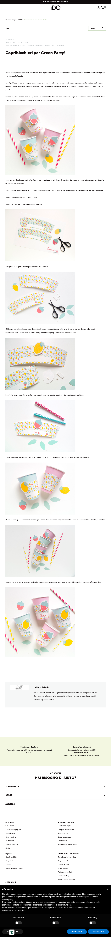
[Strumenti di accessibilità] (11, 932)
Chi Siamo (9, 826)
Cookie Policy (63, 876)
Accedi (8, 864)
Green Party (50, 45)
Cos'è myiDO (11, 857)
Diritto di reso (63, 864)
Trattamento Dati (65, 872)
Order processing (65, 837)
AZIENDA (10, 804)
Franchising (10, 833)
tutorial (61, 45)
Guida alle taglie (64, 826)
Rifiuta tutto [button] (76, 931)
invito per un (50, 72)
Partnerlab (9, 840)
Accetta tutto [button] (98, 931)
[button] (107, 889)
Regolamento (63, 861)
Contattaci (62, 840)
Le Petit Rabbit (22, 42)
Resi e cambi (63, 833)
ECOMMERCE (12, 786)
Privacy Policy (64, 868)
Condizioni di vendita (67, 857)
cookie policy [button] (7, 899)
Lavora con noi (11, 844)
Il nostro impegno (13, 829)
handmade (39, 45)
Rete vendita (10, 837)
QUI (15, 204)
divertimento (15, 45)
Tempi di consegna (66, 829)
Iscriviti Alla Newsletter (67, 844)
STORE (8, 795)
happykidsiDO (28, 45)
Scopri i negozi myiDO (15, 868)
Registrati (9, 861)
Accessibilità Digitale (66, 879)
